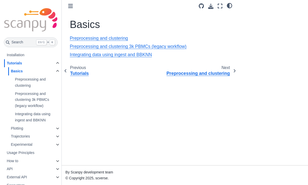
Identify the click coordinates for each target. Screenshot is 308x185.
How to (12, 161)
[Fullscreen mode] (220, 6)
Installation (15, 55)
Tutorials (14, 63)
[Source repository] (201, 6)
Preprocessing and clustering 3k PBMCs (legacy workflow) (32, 100)
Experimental (21, 144)
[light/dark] (229, 5)
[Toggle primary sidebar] (70, 6)
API (10, 169)
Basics (17, 71)
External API (17, 177)
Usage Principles (20, 153)
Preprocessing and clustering (30, 82)
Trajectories (20, 136)
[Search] (30, 42)
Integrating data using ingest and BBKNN (32, 117)
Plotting (17, 128)
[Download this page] (211, 6)
